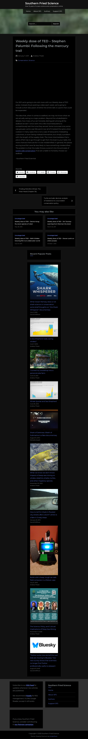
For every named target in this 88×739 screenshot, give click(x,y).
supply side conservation (25, 151)
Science (32, 60)
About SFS (37, 11)
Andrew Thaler (38, 56)
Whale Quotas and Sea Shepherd (43, 402)
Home (28, 11)
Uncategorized (20, 219)
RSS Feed (30, 685)
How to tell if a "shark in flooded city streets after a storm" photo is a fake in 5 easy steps (43, 515)
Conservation (23, 60)
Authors (47, 11)
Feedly (29, 696)
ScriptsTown (53, 736)
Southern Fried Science (42, 3)
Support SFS (57, 11)
